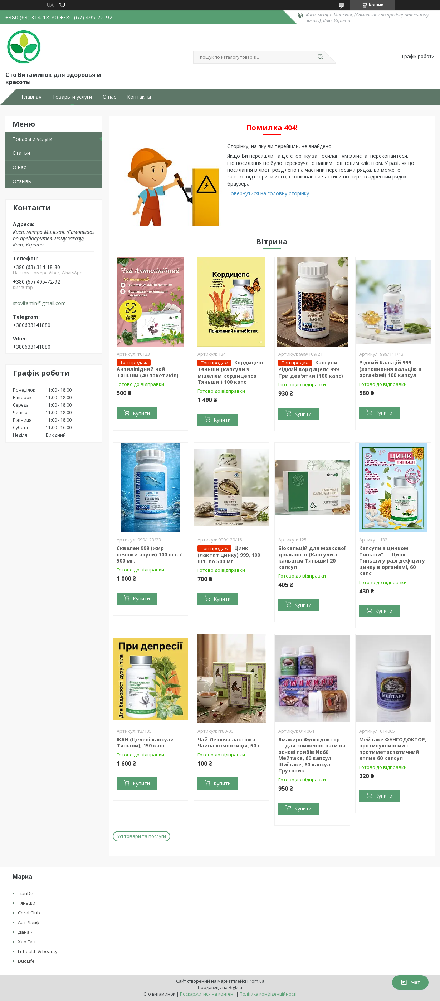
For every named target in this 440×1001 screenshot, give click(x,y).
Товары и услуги (72, 96)
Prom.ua (255, 981)
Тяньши (26, 903)
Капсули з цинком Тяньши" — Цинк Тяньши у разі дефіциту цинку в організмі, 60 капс (392, 560)
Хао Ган (26, 941)
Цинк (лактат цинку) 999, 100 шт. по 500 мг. (228, 555)
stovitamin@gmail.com (39, 303)
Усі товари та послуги (141, 836)
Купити (141, 413)
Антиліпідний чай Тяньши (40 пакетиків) (148, 372)
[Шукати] (320, 57)
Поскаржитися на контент (207, 994)
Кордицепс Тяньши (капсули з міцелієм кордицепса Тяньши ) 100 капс (230, 372)
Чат (410, 982)
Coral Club (29, 912)
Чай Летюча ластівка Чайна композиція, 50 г (228, 742)
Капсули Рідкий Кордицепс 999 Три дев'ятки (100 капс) (310, 369)
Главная (31, 96)
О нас (109, 96)
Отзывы (22, 181)
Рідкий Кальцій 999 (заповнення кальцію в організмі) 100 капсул (390, 368)
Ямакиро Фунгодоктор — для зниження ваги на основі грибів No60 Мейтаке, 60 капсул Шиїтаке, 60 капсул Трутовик (312, 755)
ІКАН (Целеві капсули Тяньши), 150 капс (145, 742)
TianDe (25, 893)
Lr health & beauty (38, 951)
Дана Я (26, 932)
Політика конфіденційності (268, 994)
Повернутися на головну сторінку (268, 193)
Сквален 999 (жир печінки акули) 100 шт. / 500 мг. (149, 554)
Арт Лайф (28, 922)
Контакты (139, 96)
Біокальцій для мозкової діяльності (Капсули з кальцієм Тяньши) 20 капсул (312, 557)
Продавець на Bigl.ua (220, 988)
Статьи (21, 152)
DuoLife (26, 961)
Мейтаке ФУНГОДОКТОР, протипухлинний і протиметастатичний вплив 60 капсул (392, 749)
